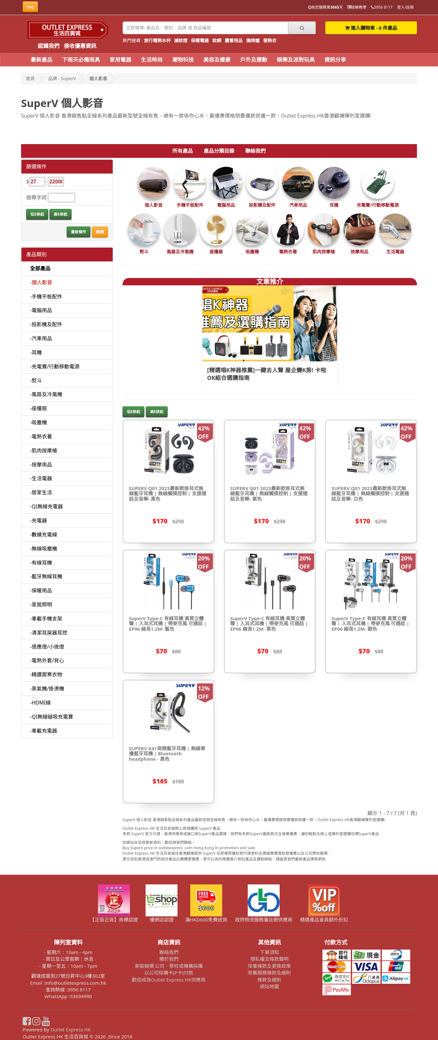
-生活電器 (41, 478)
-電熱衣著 (41, 436)
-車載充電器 (43, 730)
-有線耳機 (41, 562)
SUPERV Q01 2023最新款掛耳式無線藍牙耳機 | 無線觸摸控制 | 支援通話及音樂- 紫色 (268, 493)
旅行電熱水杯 (157, 40)
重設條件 (78, 232)
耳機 (333, 205)
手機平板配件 (190, 205)
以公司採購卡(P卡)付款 (168, 972)
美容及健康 (216, 59)
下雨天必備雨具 (81, 59)
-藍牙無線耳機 (46, 576)
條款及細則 (269, 979)
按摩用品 (359, 252)
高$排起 (60, 214)
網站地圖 (269, 986)
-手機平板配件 (46, 296)
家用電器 (120, 59)
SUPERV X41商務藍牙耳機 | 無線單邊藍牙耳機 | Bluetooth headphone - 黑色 (167, 753)
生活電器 (395, 252)
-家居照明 (41, 604)
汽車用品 (298, 205)
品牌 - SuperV (62, 78)
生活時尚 (151, 59)
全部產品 (40, 268)
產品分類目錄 (219, 150)
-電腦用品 (41, 310)
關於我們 (168, 959)
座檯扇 (216, 252)
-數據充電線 (43, 534)
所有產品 (182, 150)
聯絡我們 (255, 150)
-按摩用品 (41, 464)
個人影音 (153, 205)
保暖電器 (200, 40)
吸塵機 (252, 252)
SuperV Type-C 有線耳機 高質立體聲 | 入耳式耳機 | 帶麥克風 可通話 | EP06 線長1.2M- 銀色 (370, 623)
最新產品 (41, 59)
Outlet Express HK (70, 1029)
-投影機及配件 (46, 324)
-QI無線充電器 (46, 506)
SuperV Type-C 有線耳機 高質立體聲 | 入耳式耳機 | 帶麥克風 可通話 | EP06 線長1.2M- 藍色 (168, 623)
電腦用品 (226, 205)
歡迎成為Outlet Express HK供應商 (169, 979)
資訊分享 (335, 59)
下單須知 (269, 952)
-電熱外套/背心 (47, 660)
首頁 (30, 78)
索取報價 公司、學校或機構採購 (169, 966)
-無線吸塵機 (43, 548)
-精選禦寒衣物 (46, 674)
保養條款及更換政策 (269, 966)
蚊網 (216, 40)
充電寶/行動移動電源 (378, 205)
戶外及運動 (253, 59)
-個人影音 (41, 282)
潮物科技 (183, 59)
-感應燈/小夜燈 (47, 646)
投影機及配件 (262, 205)
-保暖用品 (41, 590)
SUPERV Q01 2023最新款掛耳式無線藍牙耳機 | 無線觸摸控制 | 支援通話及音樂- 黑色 (167, 493)
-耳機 (36, 352)
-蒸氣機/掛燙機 (47, 688)
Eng (30, 7)
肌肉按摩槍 (324, 252)
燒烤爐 (253, 40)
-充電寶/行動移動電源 (54, 366)
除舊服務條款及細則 (269, 972)
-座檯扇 (38, 408)
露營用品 (234, 40)
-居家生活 (41, 492)
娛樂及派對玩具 (296, 59)
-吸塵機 (38, 422)
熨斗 (144, 252)
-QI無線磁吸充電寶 (51, 716)
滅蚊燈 (180, 40)
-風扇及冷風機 (46, 394)
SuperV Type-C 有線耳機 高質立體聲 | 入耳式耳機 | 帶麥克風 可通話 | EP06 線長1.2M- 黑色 (269, 623)
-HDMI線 (40, 702)
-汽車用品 (41, 338)
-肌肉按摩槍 (43, 450)
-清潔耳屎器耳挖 (48, 632)
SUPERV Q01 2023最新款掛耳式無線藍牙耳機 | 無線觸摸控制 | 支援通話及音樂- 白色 (370, 493)
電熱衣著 (288, 252)
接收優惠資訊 (80, 46)
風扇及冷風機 (180, 252)
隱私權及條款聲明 (269, 959)
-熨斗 (36, 380)
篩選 (100, 232)
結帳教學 (356, 7)
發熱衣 (269, 40)
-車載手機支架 (46, 618)
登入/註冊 (405, 7)
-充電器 (38, 520)
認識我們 (48, 46)
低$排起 (37, 214)
